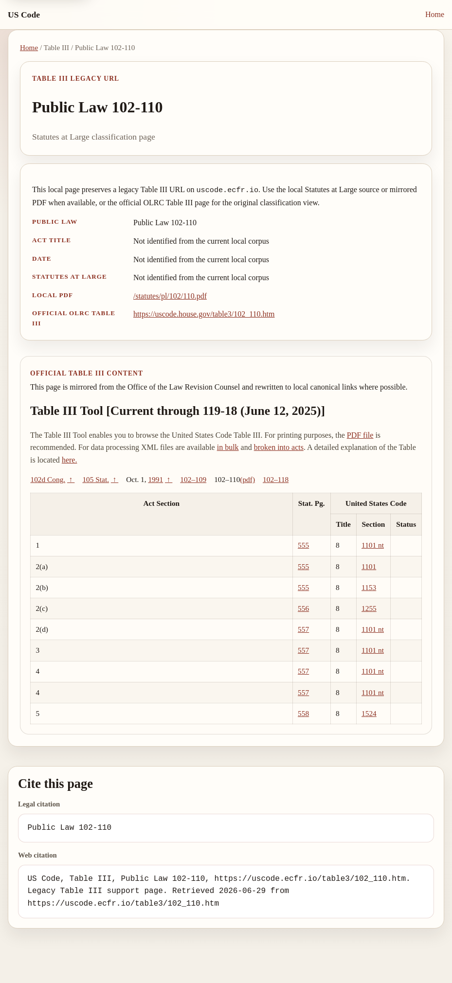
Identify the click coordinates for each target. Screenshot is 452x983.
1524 (369, 713)
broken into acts (279, 447)
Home (434, 14)
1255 (369, 608)
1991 (155, 479)
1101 (369, 566)
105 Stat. (95, 479)
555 (303, 545)
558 (303, 713)
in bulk (228, 447)
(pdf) (247, 479)
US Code (24, 14)
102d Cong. (48, 479)
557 (303, 629)
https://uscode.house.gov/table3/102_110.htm (204, 314)
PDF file (360, 435)
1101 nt (373, 545)
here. (69, 460)
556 (303, 608)
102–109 (193, 479)
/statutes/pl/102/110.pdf (170, 296)
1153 (369, 587)
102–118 (276, 479)
